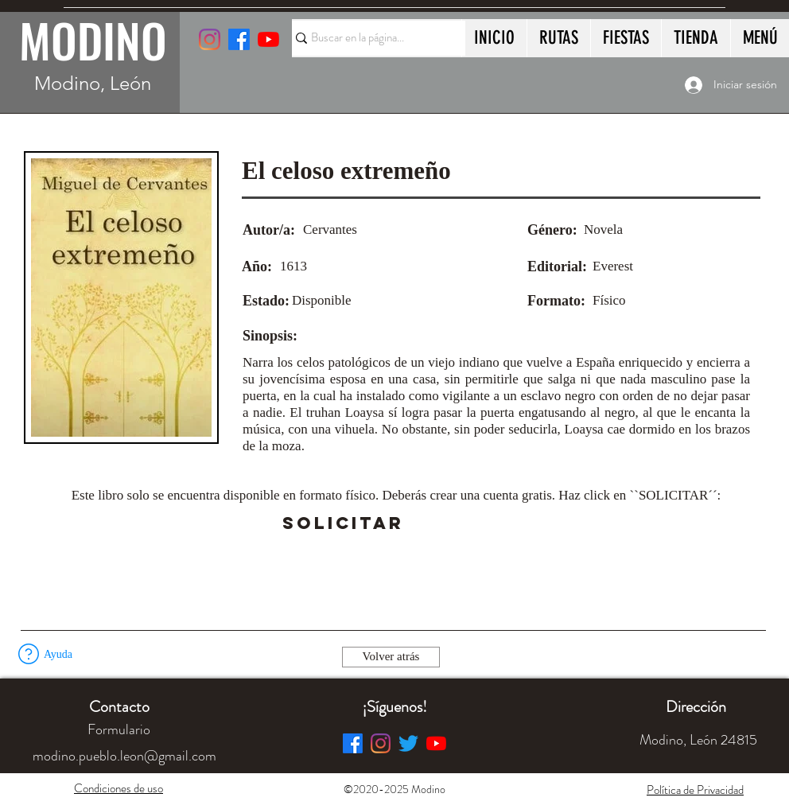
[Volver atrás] (391, 657)
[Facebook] (353, 743)
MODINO (93, 40)
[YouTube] (268, 39)
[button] (448, 523)
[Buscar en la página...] (371, 38)
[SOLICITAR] (343, 523)
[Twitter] (408, 743)
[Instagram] (209, 39)
